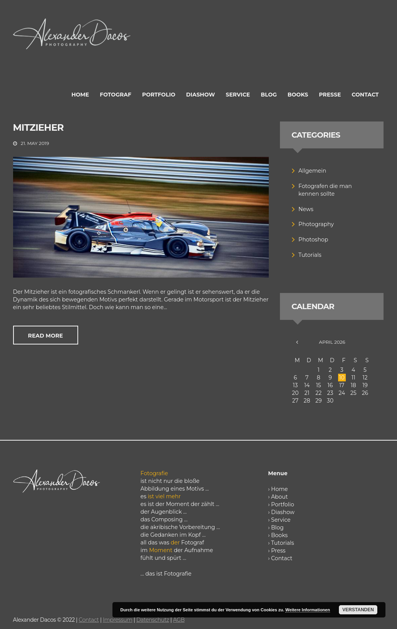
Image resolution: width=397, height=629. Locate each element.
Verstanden (358, 609)
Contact (281, 558)
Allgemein (312, 170)
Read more (45, 335)
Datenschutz (152, 619)
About (279, 496)
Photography (316, 224)
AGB (178, 619)
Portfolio (282, 504)
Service (280, 519)
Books (279, 535)
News (305, 209)
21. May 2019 (35, 143)
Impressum (117, 619)
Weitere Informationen (307, 609)
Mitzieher (38, 127)
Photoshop (313, 239)
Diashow (283, 512)
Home (279, 489)
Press (278, 550)
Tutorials (310, 254)
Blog (277, 527)
